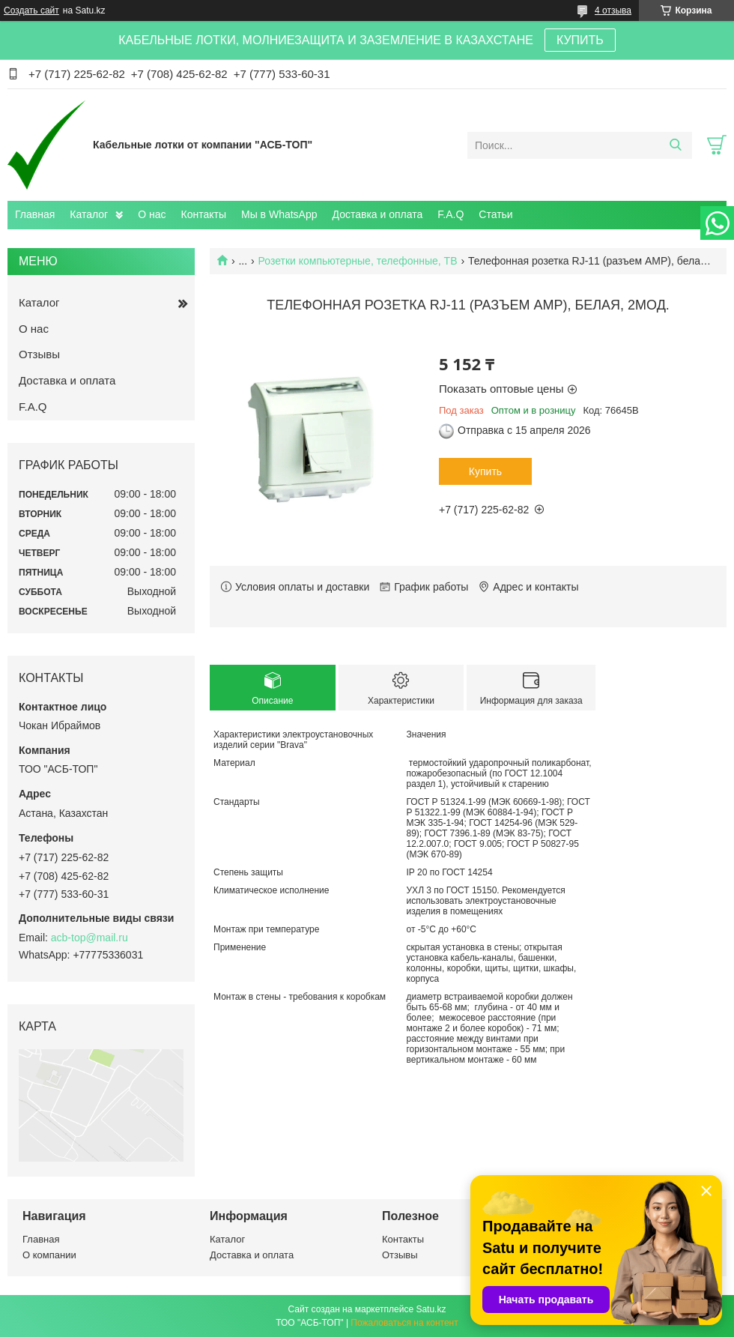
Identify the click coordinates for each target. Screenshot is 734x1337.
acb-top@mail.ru (89, 938)
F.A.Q (450, 214)
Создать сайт (31, 10)
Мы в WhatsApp (279, 214)
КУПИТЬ (580, 40)
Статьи (495, 214)
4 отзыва (613, 10)
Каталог (89, 214)
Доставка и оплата (378, 214)
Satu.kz (431, 1309)
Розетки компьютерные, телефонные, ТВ (358, 261)
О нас (152, 214)
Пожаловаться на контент (404, 1323)
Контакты (203, 214)
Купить (485, 471)
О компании (49, 1255)
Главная (35, 214)
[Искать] (675, 145)
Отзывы (39, 354)
